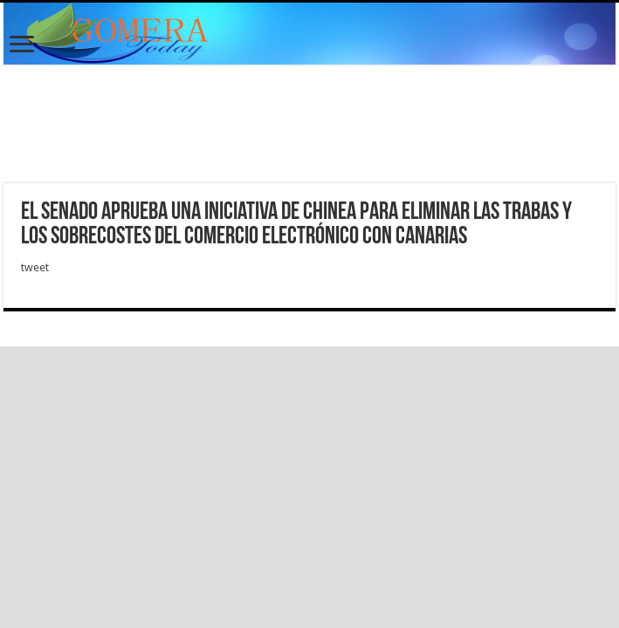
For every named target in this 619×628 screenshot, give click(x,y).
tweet (35, 267)
